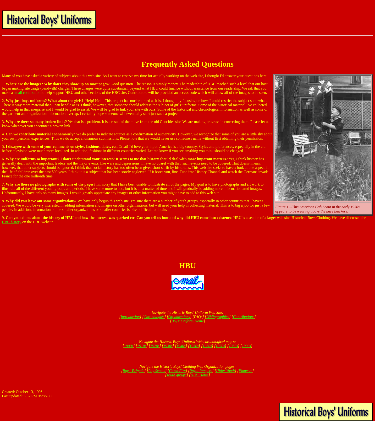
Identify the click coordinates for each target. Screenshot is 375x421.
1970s (220, 346)
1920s (154, 346)
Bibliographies (217, 317)
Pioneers (245, 371)
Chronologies (154, 317)
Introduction (130, 317)
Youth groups (176, 375)
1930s (167, 346)
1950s (194, 346)
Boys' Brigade (133, 371)
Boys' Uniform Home (187, 321)
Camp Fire (177, 371)
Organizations (179, 317)
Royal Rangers (200, 371)
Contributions (243, 317)
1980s (233, 346)
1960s (207, 346)
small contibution (27, 93)
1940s (181, 346)
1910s (141, 346)
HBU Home (200, 375)
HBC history (11, 222)
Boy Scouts (156, 371)
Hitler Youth (225, 371)
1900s (128, 346)
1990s (246, 346)
